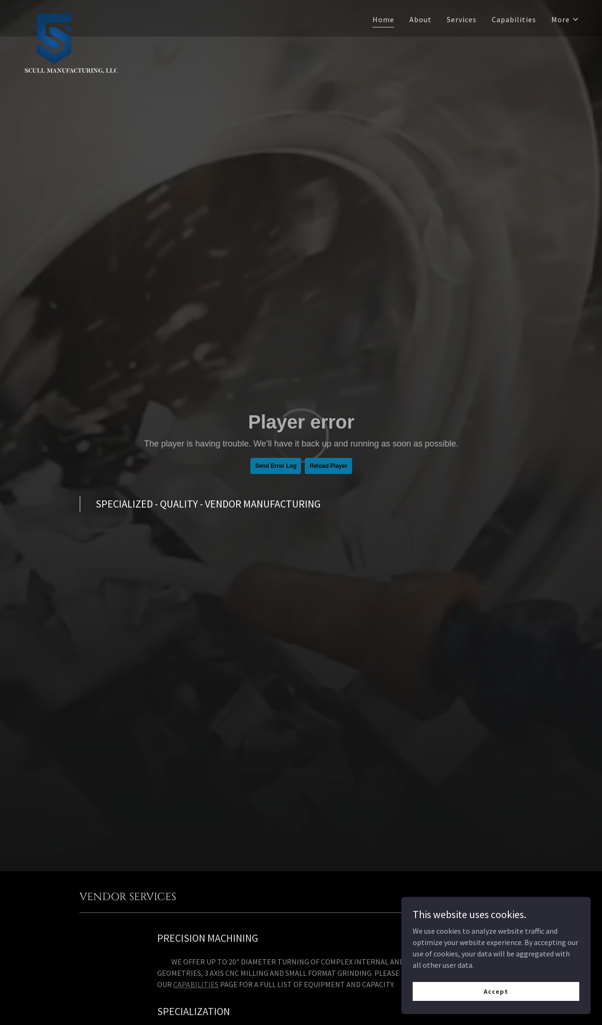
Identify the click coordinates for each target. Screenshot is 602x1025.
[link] (70, 16)
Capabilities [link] (514, 19)
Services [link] (462, 19)
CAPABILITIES (196, 984)
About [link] (420, 19)
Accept (496, 991)
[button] (565, 19)
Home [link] (383, 19)
